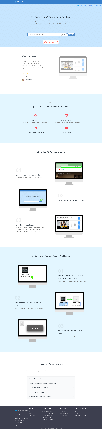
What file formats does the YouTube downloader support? (43, 383)
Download (71, 34)
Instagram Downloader (40, 2)
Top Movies (77, 414)
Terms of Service (32, 416)
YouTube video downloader (47, 411)
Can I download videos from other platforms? (40, 397)
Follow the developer (82, 5)
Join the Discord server (95, 5)
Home (30, 2)
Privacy (30, 414)
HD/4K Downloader (80, 2)
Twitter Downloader (54, 2)
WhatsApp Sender (64, 416)
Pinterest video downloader (47, 414)
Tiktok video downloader (46, 416)
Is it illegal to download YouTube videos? (39, 388)
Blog (75, 411)
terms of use (59, 37)
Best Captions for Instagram (80, 416)
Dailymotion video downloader (48, 420)
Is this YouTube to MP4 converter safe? (38, 392)
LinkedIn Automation (64, 414)
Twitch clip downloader (46, 418)
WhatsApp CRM (63, 411)
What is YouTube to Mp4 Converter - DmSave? (40, 379)
